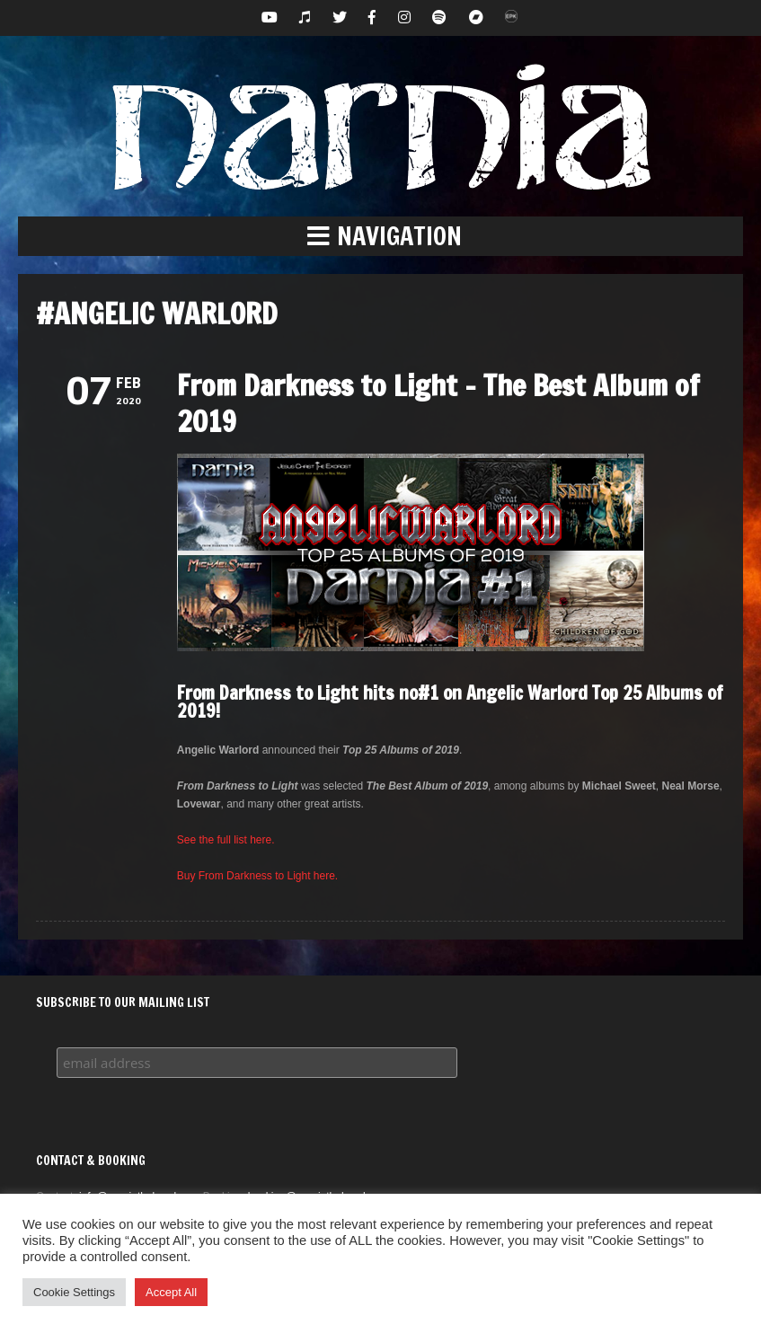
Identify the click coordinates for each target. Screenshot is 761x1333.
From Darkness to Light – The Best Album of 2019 (438, 403)
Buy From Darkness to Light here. (257, 876)
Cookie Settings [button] (74, 1292)
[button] (380, 236)
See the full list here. (226, 840)
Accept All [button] (171, 1292)
